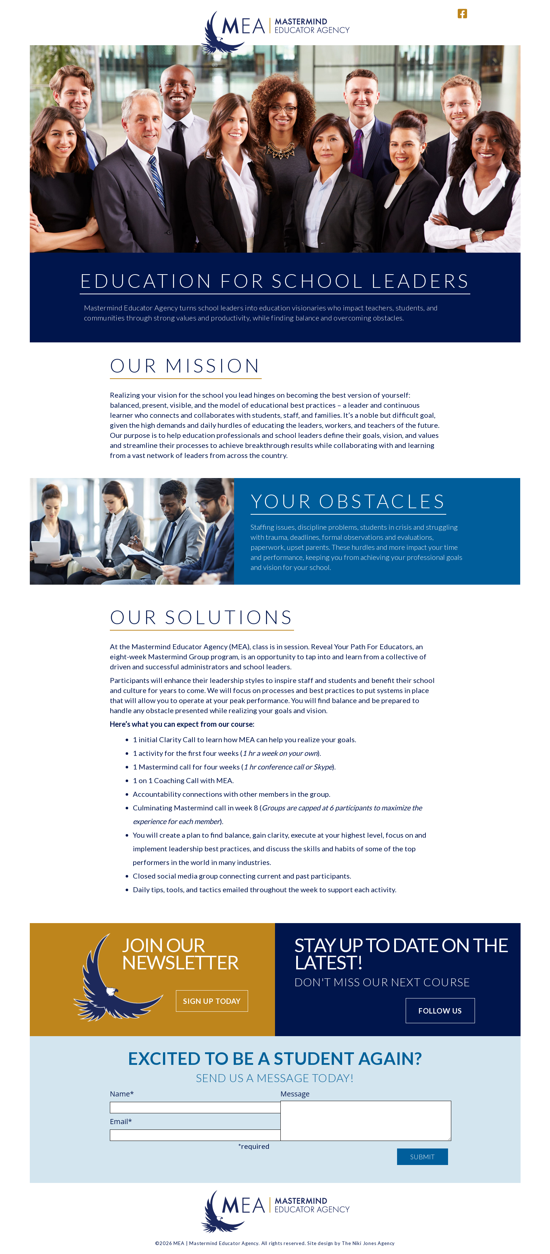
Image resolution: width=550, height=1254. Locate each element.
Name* (190, 1100)
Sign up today (212, 1001)
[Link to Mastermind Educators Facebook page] (462, 13)
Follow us (440, 1010)
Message (360, 1116)
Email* (190, 1128)
